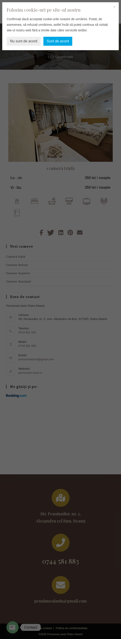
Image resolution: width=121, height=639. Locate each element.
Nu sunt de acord (23, 41)
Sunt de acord (58, 41)
